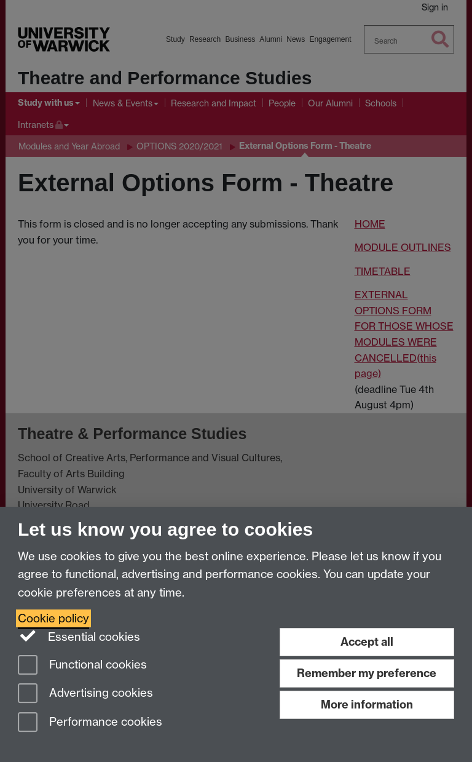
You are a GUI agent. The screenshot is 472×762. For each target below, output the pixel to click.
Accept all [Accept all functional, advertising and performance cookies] (366, 642)
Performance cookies (90, 723)
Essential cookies (79, 636)
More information (367, 704)
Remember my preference (366, 673)
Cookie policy (53, 618)
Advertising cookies (85, 694)
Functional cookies (82, 665)
